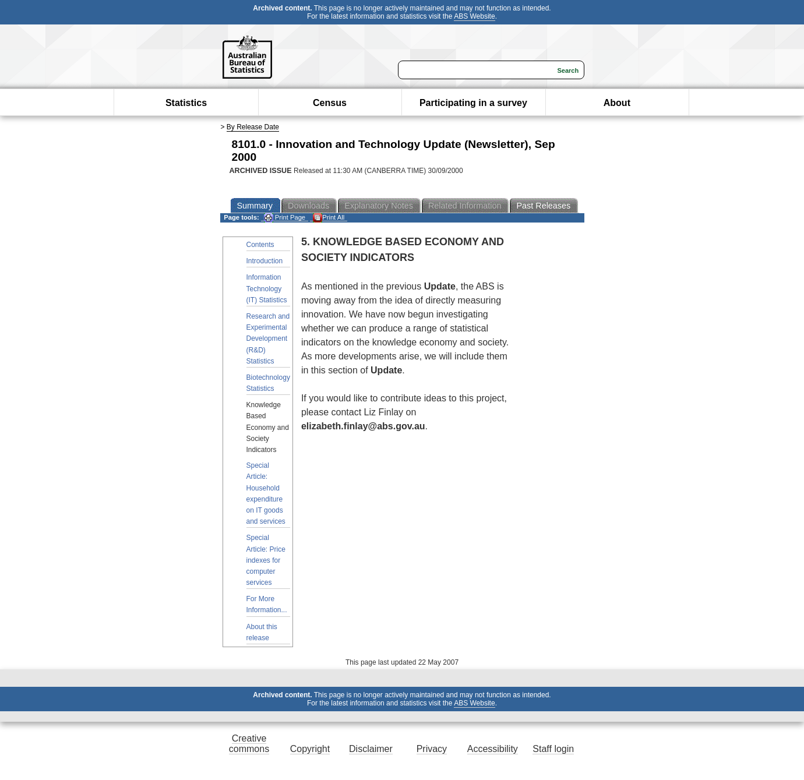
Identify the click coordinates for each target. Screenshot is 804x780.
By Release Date (253, 127)
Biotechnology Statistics (268, 383)
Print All (328, 217)
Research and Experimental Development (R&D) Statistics (268, 338)
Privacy (432, 749)
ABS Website (474, 16)
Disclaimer (371, 749)
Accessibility (492, 749)
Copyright (310, 749)
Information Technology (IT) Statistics (266, 288)
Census (330, 103)
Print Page (284, 217)
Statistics (186, 103)
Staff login (553, 749)
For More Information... (266, 604)
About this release (261, 632)
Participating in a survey (473, 103)
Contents (260, 245)
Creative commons (249, 743)
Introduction (264, 261)
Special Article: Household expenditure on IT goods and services (265, 493)
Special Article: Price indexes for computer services (265, 560)
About (617, 103)
